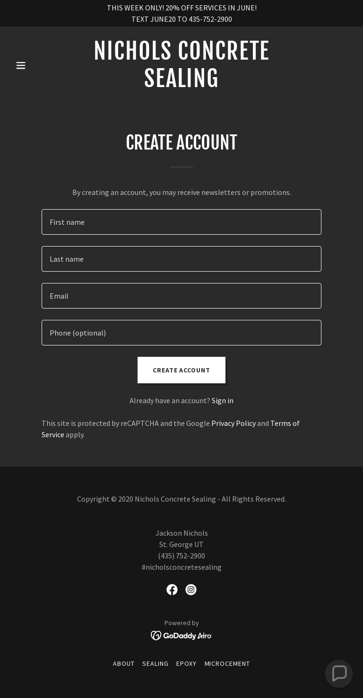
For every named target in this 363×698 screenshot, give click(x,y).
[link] (181, 84)
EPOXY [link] (186, 663)
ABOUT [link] (124, 663)
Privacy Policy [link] (233, 423)
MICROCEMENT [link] (228, 663)
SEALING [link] (155, 663)
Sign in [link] (222, 400)
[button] (36, 65)
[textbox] (181, 222)
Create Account (182, 370)
